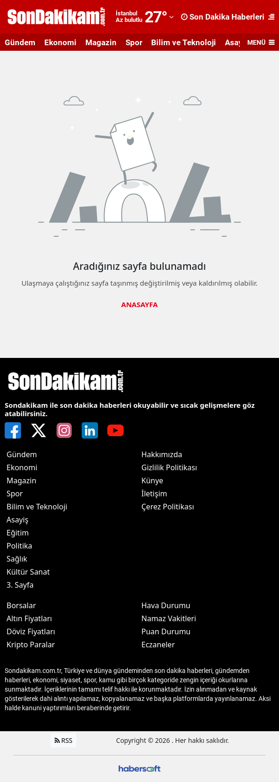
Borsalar (21, 605)
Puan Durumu (166, 631)
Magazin (101, 42)
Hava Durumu (165, 605)
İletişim (154, 493)
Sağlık (17, 559)
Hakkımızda (161, 454)
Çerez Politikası (167, 506)
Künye (152, 480)
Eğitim (18, 533)
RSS (64, 740)
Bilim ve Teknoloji (183, 42)
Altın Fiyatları (29, 618)
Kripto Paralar (31, 644)
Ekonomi (60, 42)
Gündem (20, 42)
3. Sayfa (20, 585)
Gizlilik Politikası (169, 467)
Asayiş (17, 519)
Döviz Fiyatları (31, 631)
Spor (134, 42)
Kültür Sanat (28, 572)
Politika (19, 546)
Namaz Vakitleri (168, 618)
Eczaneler (158, 644)
